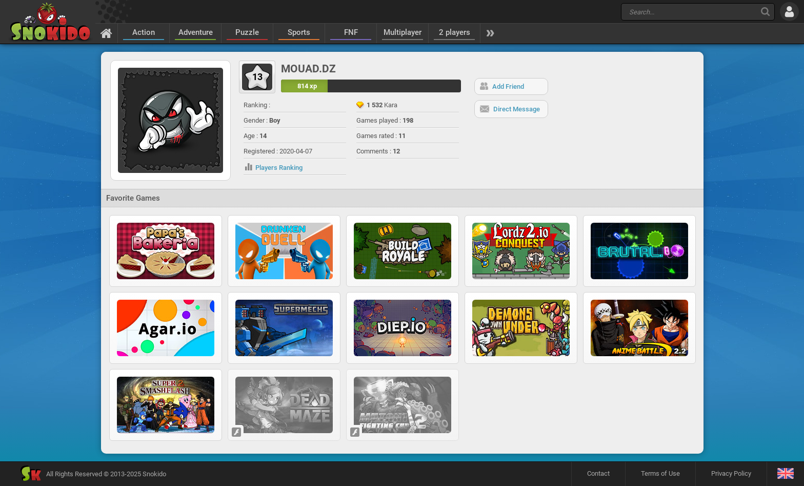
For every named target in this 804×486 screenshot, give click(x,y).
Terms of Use (660, 473)
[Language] (785, 474)
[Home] (106, 33)
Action (143, 32)
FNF (351, 32)
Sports (299, 32)
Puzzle (247, 32)
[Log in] (789, 11)
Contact (598, 473)
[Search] (765, 11)
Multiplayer (402, 32)
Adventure (195, 32)
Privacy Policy (731, 473)
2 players (454, 32)
